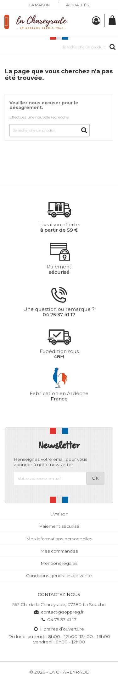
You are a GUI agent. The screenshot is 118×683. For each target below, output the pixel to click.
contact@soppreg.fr (59, 611)
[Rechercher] (59, 47)
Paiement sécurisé (59, 526)
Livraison (59, 513)
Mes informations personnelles (59, 538)
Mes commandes (59, 551)
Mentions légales (59, 563)
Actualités (77, 5)
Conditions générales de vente (59, 575)
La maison (39, 5)
